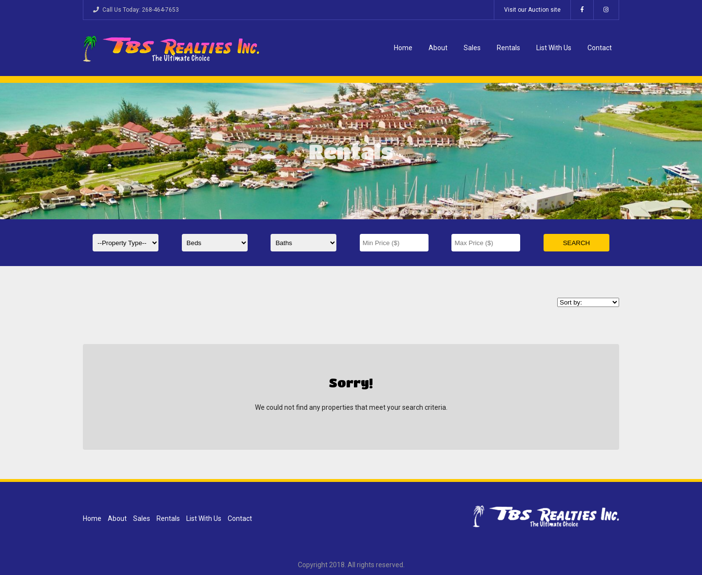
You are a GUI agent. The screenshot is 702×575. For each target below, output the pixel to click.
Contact (599, 48)
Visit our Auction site (532, 9)
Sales (472, 48)
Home (403, 48)
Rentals (508, 48)
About (438, 48)
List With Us (553, 48)
